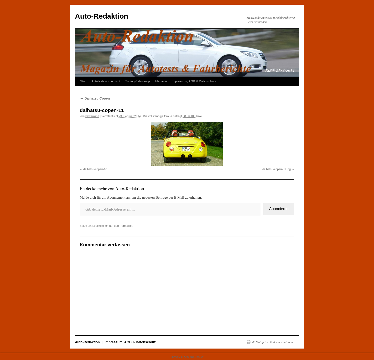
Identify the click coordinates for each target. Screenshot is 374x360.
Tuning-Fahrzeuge (138, 81)
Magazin (161, 81)
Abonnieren (279, 209)
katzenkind (92, 116)
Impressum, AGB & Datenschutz (194, 81)
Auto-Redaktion (101, 16)
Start (83, 81)
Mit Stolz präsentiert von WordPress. (272, 342)
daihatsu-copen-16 (95, 169)
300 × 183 (189, 116)
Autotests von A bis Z (105, 81)
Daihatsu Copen (95, 98)
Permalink (125, 226)
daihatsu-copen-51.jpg (276, 169)
